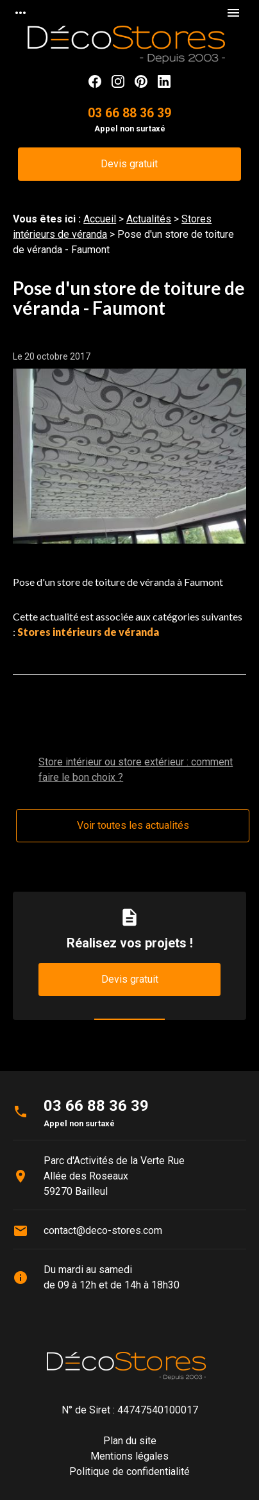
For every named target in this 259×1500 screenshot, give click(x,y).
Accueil (99, 219)
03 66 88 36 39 (129, 113)
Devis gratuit (129, 164)
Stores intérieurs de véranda (88, 632)
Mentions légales (129, 1456)
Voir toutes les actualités (133, 825)
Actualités (148, 219)
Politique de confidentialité (129, 1471)
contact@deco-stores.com (103, 1230)
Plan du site (129, 1441)
